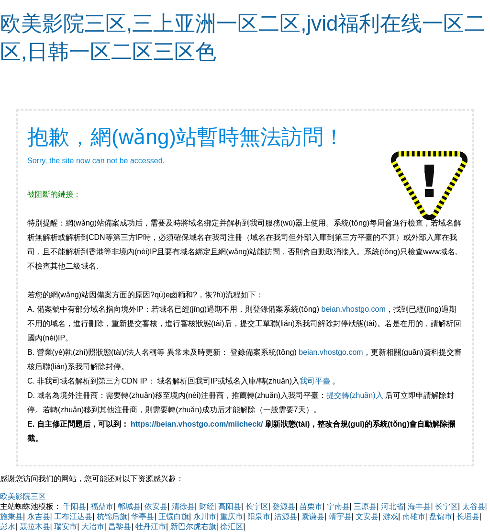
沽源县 (285, 516)
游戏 (390, 516)
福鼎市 (101, 506)
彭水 (7, 526)
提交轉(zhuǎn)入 (354, 395)
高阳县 (229, 506)
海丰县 (419, 506)
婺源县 (283, 506)
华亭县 (142, 516)
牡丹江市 (150, 526)
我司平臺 (316, 381)
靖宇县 (340, 516)
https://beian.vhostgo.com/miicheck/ (197, 424)
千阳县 (74, 506)
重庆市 (231, 516)
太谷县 (473, 506)
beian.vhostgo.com (353, 309)
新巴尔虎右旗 (193, 526)
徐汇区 (231, 526)
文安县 (367, 516)
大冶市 (92, 526)
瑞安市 (65, 526)
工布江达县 (73, 516)
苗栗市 (311, 506)
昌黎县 (119, 526)
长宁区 (256, 506)
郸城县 (129, 506)
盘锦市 (440, 516)
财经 (206, 506)
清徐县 (183, 506)
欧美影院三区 (23, 496)
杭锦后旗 (112, 516)
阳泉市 (258, 516)
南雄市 (413, 516)
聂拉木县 (35, 526)
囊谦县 (312, 516)
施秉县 (11, 516)
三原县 (365, 506)
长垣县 (468, 516)
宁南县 (338, 506)
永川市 (204, 516)
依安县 (156, 506)
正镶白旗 (173, 516)
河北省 (392, 506)
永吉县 (38, 516)
